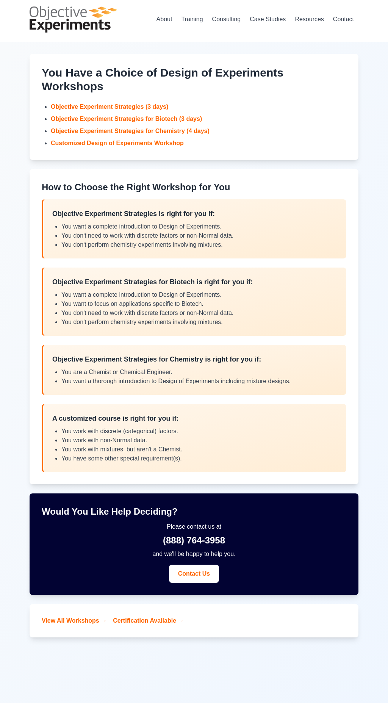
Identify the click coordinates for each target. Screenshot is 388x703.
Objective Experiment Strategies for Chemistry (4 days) (130, 131)
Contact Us (194, 573)
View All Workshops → (74, 620)
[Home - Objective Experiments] (73, 19)
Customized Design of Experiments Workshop (117, 143)
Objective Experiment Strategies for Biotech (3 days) (126, 119)
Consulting (226, 19)
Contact (343, 19)
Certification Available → (148, 620)
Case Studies (268, 19)
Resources (309, 19)
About (164, 19)
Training (192, 19)
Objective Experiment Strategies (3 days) (109, 106)
